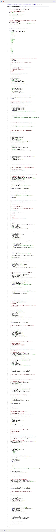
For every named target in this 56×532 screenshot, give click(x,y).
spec (35, 4)
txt (52, 530)
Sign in (54, 1)
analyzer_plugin (28, 4)
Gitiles (5, 530)
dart (8, 4)
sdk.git (10, 4)
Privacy (8, 530)
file (24, 6)
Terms (10, 530)
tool (32, 4)
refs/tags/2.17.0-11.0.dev (17, 4)
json (54, 530)
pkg (23, 4)
